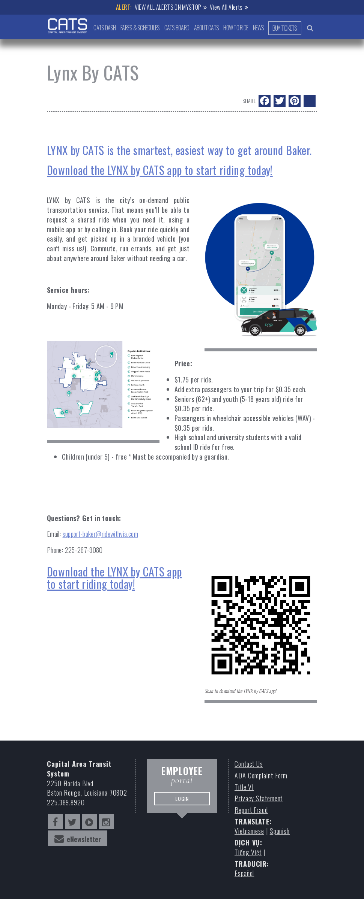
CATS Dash (103, 27)
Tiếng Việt (248, 852)
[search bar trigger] (310, 27)
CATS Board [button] (175, 27)
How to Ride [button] (235, 27)
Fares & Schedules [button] (138, 27)
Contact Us (249, 764)
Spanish (280, 831)
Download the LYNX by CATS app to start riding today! (114, 577)
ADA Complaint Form (261, 775)
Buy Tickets (284, 28)
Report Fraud (251, 810)
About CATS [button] (205, 27)
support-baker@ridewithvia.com (100, 534)
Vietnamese (249, 831)
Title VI (244, 787)
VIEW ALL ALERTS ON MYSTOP (168, 7)
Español (244, 873)
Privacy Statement (259, 798)
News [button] (257, 27)
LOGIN (182, 802)
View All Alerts (226, 7)
